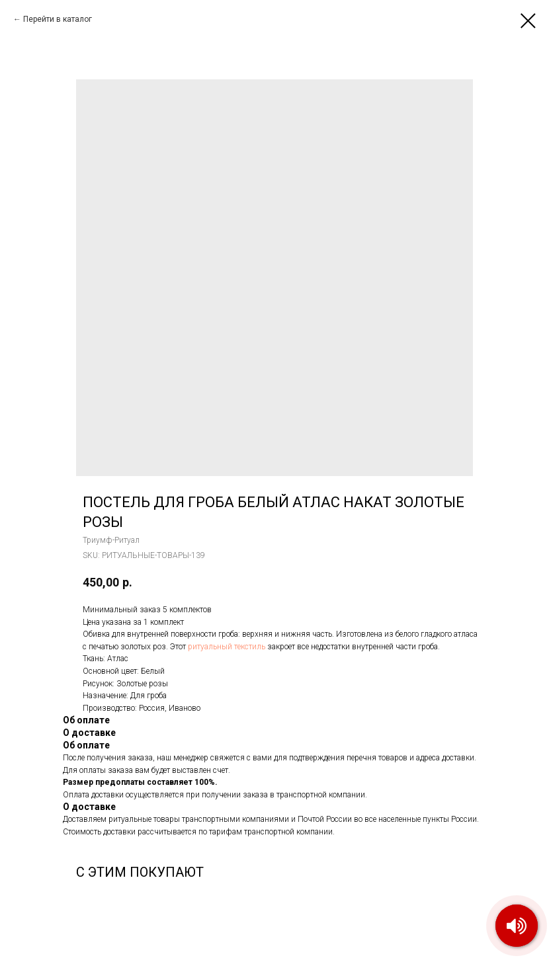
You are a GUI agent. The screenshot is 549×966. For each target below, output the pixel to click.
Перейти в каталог (57, 19)
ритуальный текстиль (226, 646)
